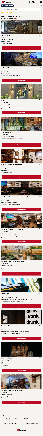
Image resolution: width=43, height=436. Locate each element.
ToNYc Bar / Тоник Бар (7, 68)
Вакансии (26, 418)
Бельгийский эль (6, 35)
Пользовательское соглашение (32, 420)
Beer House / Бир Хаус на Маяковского (12, 229)
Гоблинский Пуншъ (6, 358)
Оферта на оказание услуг (11, 425)
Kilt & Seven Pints (6, 132)
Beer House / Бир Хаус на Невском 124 (12, 261)
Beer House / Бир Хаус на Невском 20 (12, 390)
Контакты (11, 420)
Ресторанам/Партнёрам (20, 415)
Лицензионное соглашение (31, 423)
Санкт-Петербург (32, 2)
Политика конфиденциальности (11, 423)
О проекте (5, 415)
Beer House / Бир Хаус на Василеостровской (14, 197)
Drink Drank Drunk (6, 326)
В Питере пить (5, 293)
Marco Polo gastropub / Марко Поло (11, 164)
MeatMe (3, 100)
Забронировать (21, 48)
